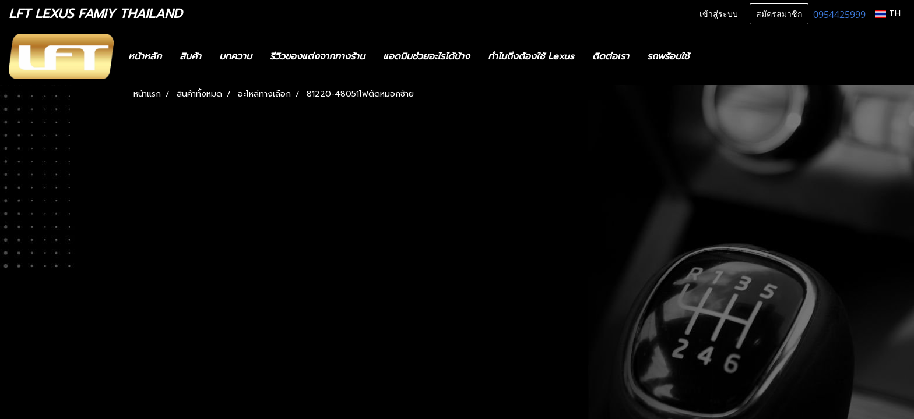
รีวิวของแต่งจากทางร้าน (317, 56)
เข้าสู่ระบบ (718, 14)
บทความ (235, 56)
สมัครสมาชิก (779, 14)
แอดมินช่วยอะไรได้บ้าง (426, 56)
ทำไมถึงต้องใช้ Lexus (531, 56)
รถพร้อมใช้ (668, 56)
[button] (715, 56)
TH (888, 14)
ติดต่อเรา (610, 56)
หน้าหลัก (144, 56)
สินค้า (190, 56)
